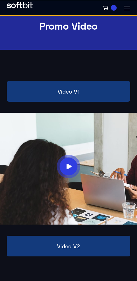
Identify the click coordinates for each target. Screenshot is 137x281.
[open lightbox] (68, 166)
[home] (53, 7)
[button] (109, 7)
